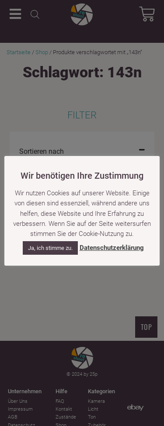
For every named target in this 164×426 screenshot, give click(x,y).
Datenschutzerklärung (112, 248)
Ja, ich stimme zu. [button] (50, 248)
